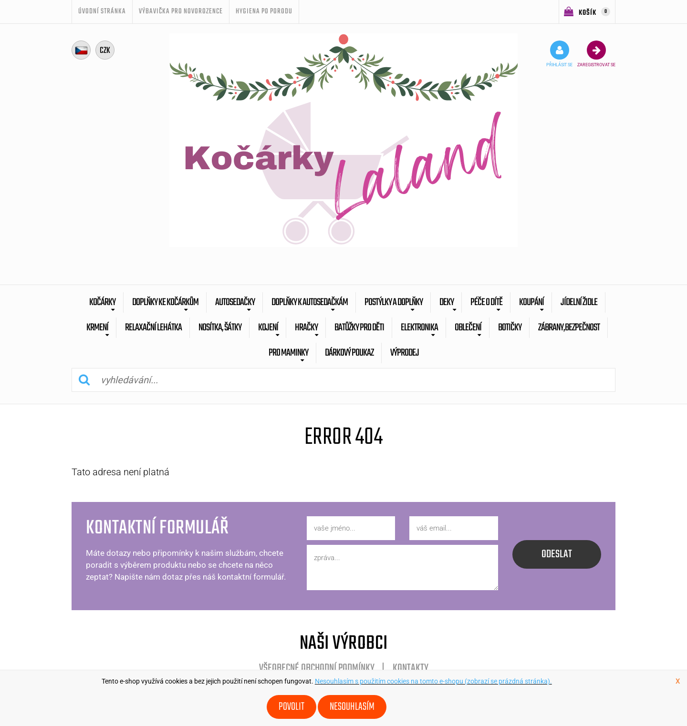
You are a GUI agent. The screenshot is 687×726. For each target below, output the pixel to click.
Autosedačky (235, 302)
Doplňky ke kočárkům (165, 302)
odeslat (556, 554)
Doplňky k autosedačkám (309, 302)
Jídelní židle (579, 302)
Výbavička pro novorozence (181, 11)
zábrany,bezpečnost (569, 328)
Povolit (291, 707)
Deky (446, 302)
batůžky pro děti (359, 328)
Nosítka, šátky (219, 328)
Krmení (97, 328)
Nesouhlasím (352, 707)
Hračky (306, 328)
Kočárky (102, 302)
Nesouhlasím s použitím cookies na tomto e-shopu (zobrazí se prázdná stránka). (433, 681)
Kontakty (410, 668)
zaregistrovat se (596, 54)
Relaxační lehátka (153, 328)
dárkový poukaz (349, 353)
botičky (509, 328)
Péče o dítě (486, 302)
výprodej (404, 353)
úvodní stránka (102, 11)
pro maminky (288, 353)
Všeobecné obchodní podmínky (317, 668)
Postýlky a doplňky (393, 302)
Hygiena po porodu (264, 11)
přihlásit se (559, 54)
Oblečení (468, 328)
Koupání (531, 302)
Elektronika (419, 328)
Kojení (268, 328)
